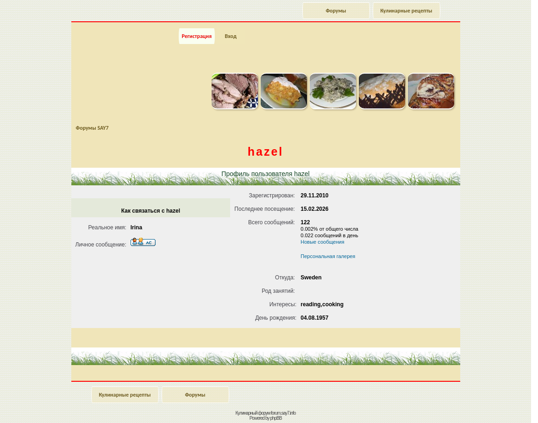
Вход (230, 36)
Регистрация (197, 36)
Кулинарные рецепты (406, 10)
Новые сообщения (322, 242)
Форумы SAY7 (92, 128)
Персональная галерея (327, 256)
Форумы (335, 10)
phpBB (276, 418)
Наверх (498, 406)
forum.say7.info (283, 413)
